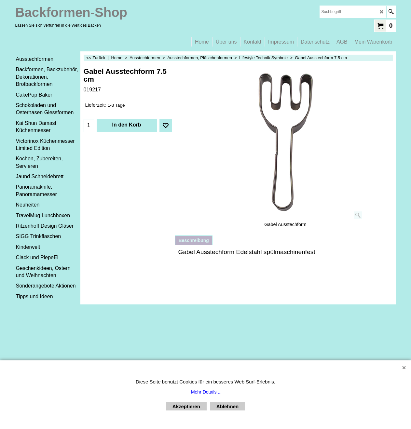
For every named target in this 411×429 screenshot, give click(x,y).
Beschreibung (194, 240)
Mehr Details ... (206, 392)
